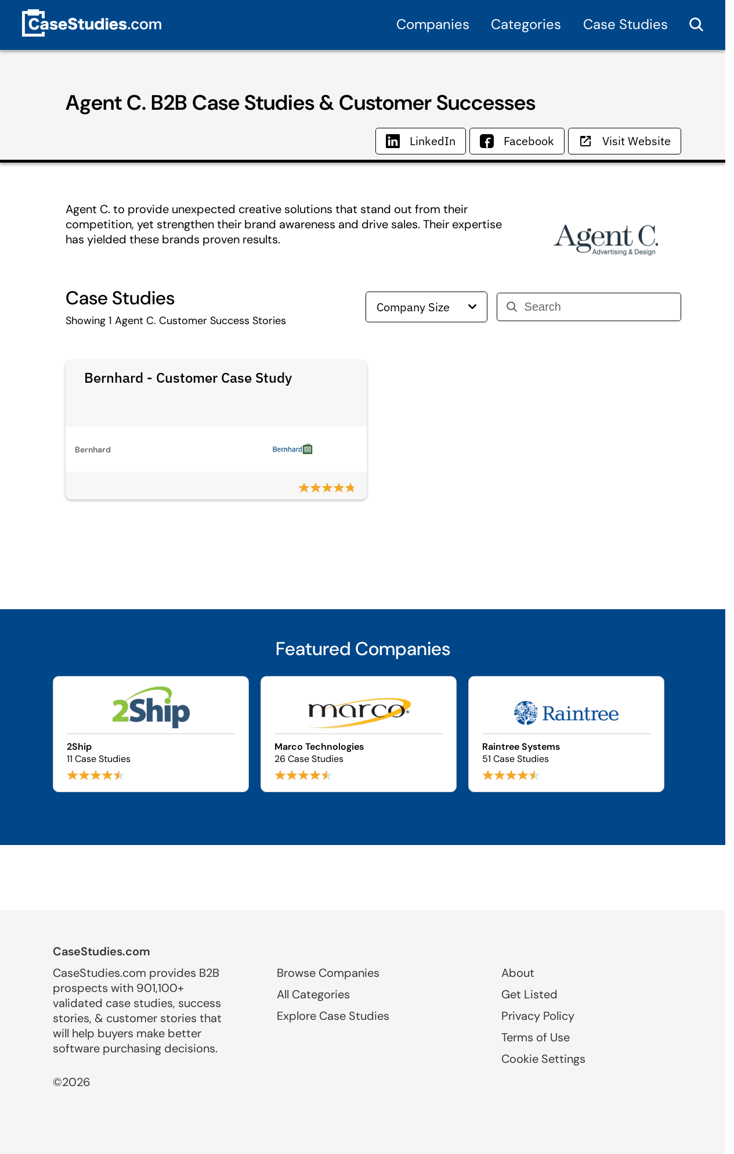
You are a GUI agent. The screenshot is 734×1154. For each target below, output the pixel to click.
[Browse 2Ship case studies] (151, 734)
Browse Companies (328, 972)
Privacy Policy (537, 1015)
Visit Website (624, 141)
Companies (432, 24)
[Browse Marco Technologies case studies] (359, 734)
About (517, 972)
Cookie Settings (543, 1058)
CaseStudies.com (101, 951)
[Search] (598, 307)
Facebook (517, 141)
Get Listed (529, 994)
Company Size (426, 307)
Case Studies (625, 24)
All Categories (313, 994)
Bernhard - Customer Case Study (188, 377)
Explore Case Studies (333, 1015)
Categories (526, 24)
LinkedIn (420, 141)
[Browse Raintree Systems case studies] (566, 734)
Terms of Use (535, 1037)
